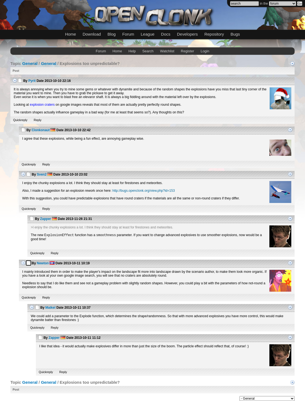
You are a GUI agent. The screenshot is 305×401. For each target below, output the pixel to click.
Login (205, 51)
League (148, 34)
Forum (128, 34)
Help (132, 51)
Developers (187, 34)
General (30, 63)
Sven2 (41, 174)
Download (91, 34)
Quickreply (20, 120)
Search (147, 51)
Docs (165, 34)
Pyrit (32, 81)
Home (70, 34)
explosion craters (42, 105)
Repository (214, 34)
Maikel (50, 308)
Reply (37, 120)
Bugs (235, 34)
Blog (111, 34)
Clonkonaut (41, 130)
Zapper (45, 219)
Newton (43, 263)
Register (187, 51)
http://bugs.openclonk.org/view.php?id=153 (143, 191)
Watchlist (167, 51)
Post (16, 70)
